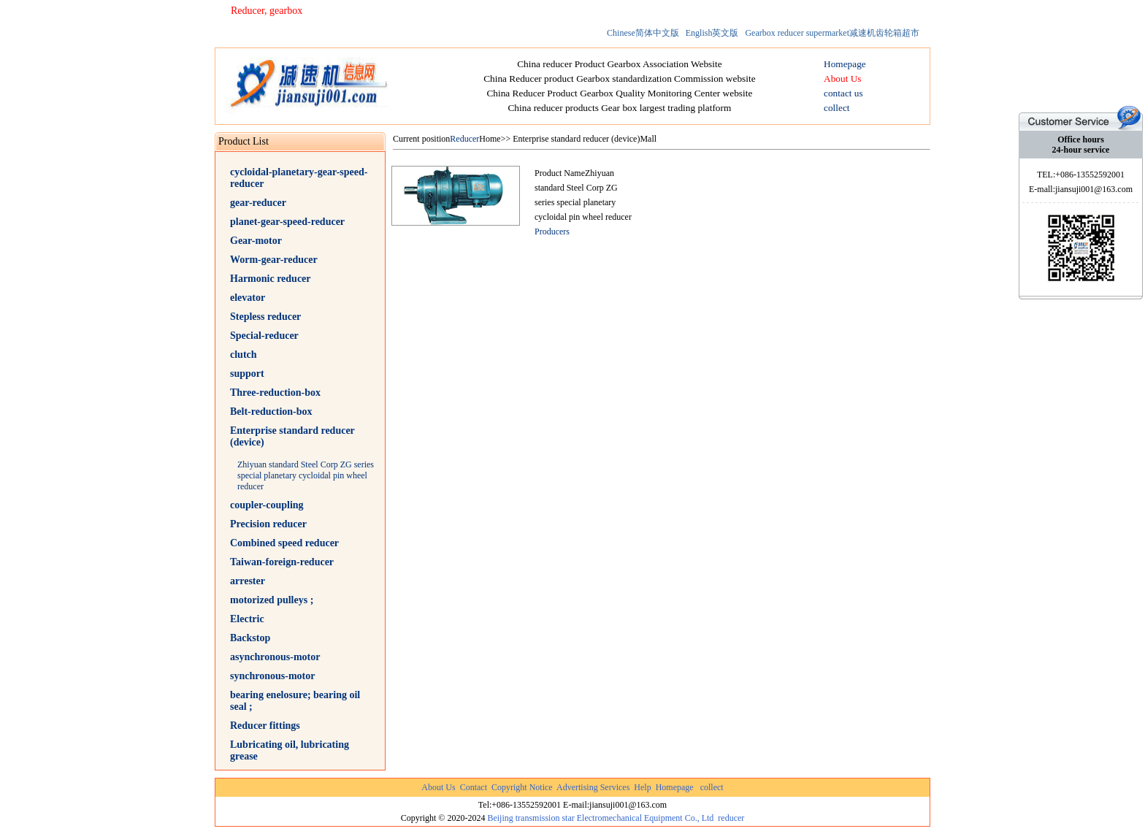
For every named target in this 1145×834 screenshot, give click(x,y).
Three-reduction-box (275, 392)
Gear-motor (256, 240)
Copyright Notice (522, 787)
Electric (247, 618)
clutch (243, 354)
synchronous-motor (272, 675)
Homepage (675, 787)
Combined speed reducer (284, 542)
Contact (473, 787)
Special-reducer (264, 335)
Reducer (464, 139)
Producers (552, 231)
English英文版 (712, 33)
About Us (438, 787)
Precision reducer (268, 524)
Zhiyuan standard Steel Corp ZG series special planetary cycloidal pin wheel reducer (305, 475)
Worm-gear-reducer (274, 259)
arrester (247, 580)
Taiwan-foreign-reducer (282, 561)
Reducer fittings (265, 725)
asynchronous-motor (275, 656)
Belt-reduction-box (271, 411)
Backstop (250, 637)
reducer (731, 818)
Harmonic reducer (270, 278)
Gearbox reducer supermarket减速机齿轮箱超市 (832, 33)
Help (642, 787)
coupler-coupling (267, 505)
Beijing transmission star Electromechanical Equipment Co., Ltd (600, 818)
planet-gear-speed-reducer (287, 221)
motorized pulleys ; (271, 599)
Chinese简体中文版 (643, 33)
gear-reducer (258, 202)
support (247, 373)
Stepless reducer (265, 316)
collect (712, 787)
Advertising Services (592, 787)
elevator (247, 297)
